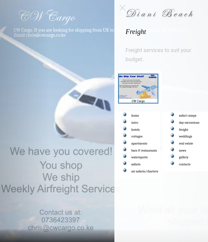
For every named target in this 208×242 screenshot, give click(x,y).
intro (135, 123)
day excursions (189, 123)
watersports (140, 157)
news (182, 151)
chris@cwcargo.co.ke (46, 35)
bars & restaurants (144, 151)
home (135, 116)
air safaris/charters (145, 171)
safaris (136, 164)
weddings (185, 136)
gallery (184, 157)
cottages (137, 136)
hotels (136, 130)
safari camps (188, 116)
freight (184, 130)
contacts (185, 164)
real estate (186, 144)
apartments (139, 144)
